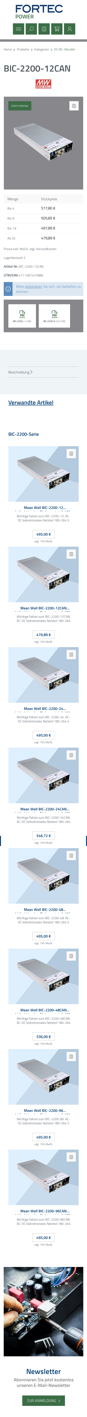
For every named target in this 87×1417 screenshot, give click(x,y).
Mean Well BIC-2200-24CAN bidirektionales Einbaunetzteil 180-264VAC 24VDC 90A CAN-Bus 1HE (43, 810)
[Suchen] (30, 29)
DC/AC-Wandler (64, 49)
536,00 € (43, 1036)
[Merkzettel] (43, 29)
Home (8, 49)
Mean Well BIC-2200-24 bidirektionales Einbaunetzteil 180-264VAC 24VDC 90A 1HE (43, 709)
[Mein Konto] (69, 29)
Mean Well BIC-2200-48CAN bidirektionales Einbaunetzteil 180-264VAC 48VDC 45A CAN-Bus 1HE (43, 1011)
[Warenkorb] (56, 29)
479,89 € (43, 634)
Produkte (23, 49)
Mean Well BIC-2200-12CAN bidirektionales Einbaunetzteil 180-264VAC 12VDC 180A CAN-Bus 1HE (43, 609)
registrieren (33, 286)
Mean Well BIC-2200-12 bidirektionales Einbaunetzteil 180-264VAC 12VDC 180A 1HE (43, 508)
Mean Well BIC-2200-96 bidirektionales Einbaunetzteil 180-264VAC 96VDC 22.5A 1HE (43, 1111)
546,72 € (43, 835)
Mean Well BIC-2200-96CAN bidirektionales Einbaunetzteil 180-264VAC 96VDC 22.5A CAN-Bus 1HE (43, 1212)
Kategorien (41, 49)
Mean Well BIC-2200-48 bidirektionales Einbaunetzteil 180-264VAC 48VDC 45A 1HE (43, 910)
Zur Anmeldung (41, 1400)
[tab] (43, 372)
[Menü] (18, 29)
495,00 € (43, 534)
